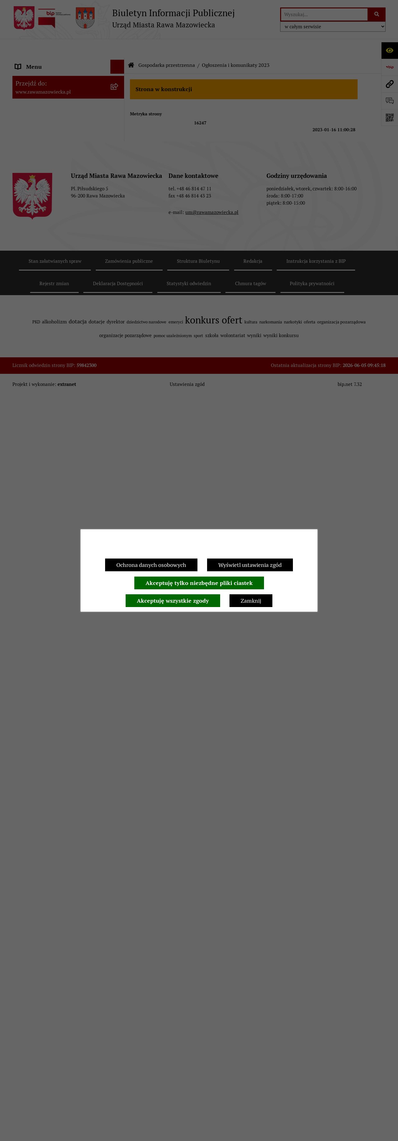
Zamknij (251, 600)
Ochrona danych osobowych (151, 564)
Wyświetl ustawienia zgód (250, 564)
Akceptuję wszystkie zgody (173, 600)
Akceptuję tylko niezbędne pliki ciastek (199, 583)
